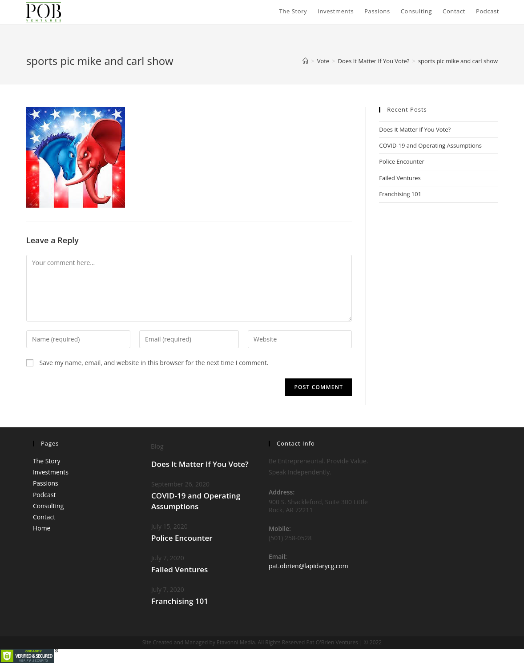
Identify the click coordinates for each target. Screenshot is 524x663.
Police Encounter (401, 161)
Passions (45, 483)
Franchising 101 (400, 194)
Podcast (44, 494)
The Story (46, 461)
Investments (51, 472)
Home (42, 528)
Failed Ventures (400, 178)
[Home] (305, 61)
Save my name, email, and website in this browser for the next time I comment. (154, 362)
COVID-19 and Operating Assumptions (430, 145)
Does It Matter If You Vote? (415, 129)
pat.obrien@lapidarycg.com (308, 566)
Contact (44, 517)
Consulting (48, 506)
